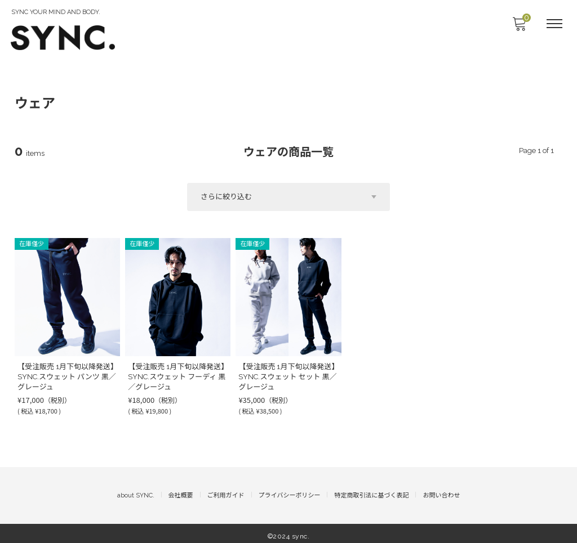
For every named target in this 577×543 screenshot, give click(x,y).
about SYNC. (135, 489)
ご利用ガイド (226, 489)
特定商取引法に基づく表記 (371, 489)
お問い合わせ (441, 489)
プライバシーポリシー (290, 489)
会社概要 (180, 489)
